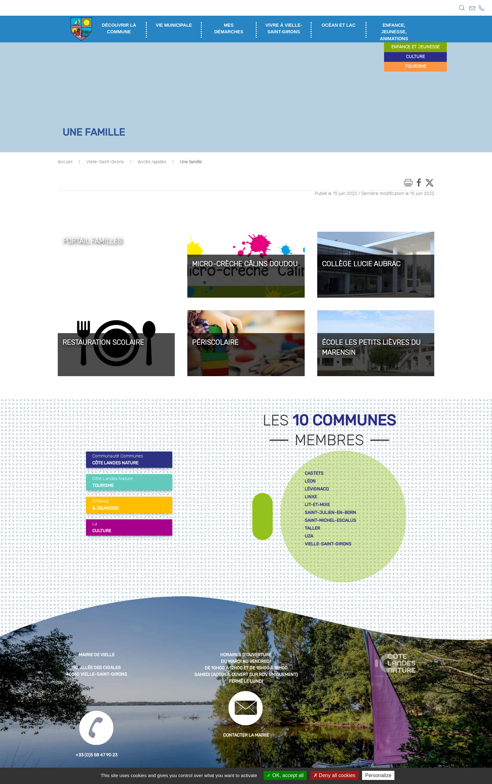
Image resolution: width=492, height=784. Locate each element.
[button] (462, 8)
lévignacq (317, 489)
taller (312, 528)
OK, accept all (285, 775)
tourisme (415, 66)
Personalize (378, 775)
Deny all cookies (334, 775)
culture (415, 57)
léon (310, 481)
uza (309, 536)
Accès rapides (152, 162)
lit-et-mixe (317, 504)
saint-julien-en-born (330, 512)
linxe (311, 497)
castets (314, 473)
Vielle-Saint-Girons (105, 162)
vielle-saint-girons (328, 544)
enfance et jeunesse (415, 47)
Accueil (65, 162)
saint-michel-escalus (330, 520)
